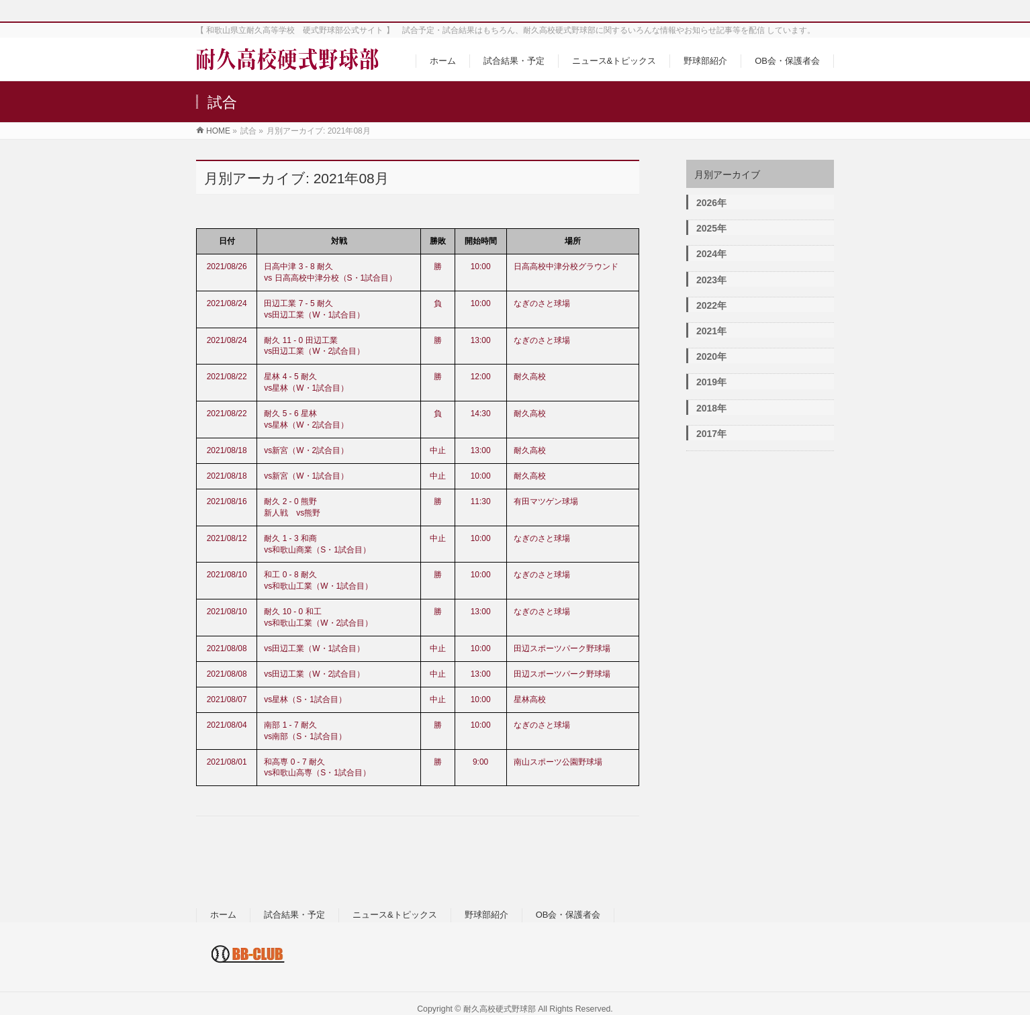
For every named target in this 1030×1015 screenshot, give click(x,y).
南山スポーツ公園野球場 (558, 762)
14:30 (481, 413)
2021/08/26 (227, 266)
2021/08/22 (227, 376)
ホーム (223, 915)
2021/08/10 (227, 574)
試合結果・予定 (294, 915)
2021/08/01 (227, 762)
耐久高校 (530, 376)
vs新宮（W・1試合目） (306, 476)
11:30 (481, 501)
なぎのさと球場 (542, 303)
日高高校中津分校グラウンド (566, 266)
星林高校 (530, 699)
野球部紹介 (486, 915)
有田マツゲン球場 (546, 501)
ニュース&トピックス (395, 915)
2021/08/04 (227, 725)
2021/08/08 (227, 648)
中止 (438, 450)
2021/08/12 (227, 538)
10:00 (481, 266)
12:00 (481, 376)
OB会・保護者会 (568, 915)
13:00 (481, 340)
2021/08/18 (227, 450)
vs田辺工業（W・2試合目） (314, 674)
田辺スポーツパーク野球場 (562, 648)
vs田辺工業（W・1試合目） (314, 648)
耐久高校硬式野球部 (499, 1009)
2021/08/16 (227, 501)
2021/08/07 (227, 699)
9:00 (480, 762)
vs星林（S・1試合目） (305, 699)
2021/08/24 (227, 303)
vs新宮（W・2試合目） (306, 450)
